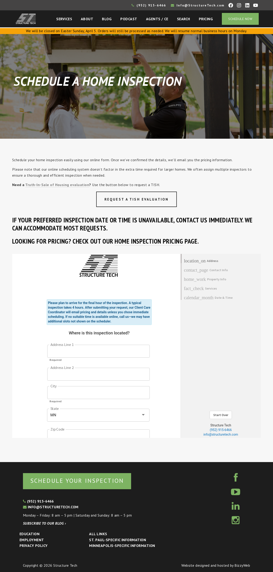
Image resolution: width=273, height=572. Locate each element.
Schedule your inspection (77, 480)
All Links (98, 534)
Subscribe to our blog (44, 523)
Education (29, 534)
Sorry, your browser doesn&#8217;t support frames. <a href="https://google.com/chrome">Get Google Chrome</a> (136, 346)
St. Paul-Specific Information (117, 540)
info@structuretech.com (51, 507)
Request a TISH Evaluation (136, 199)
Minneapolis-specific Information (122, 545)
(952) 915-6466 (149, 5)
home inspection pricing (149, 241)
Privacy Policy (34, 545)
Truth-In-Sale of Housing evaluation (57, 184)
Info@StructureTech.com (198, 5)
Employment (32, 540)
